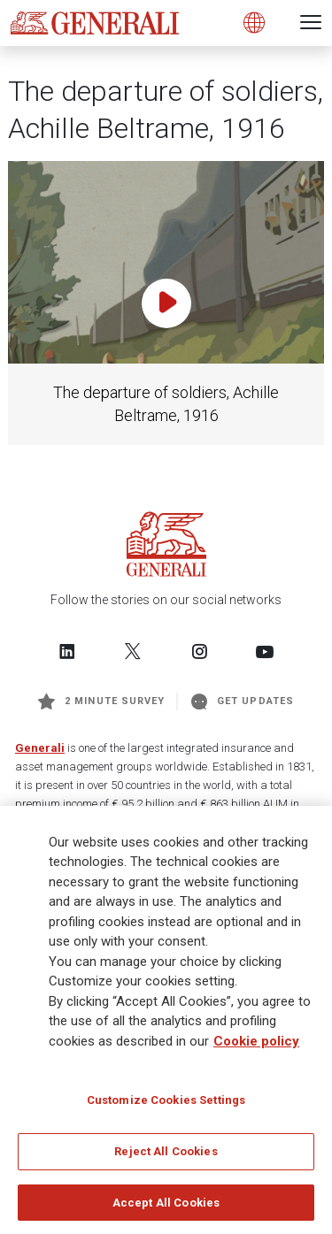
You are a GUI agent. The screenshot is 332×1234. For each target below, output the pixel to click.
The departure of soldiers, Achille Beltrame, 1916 (166, 404)
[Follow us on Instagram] (199, 651)
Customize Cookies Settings (166, 1105)
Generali (40, 748)
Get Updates (242, 701)
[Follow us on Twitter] (133, 651)
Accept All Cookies (166, 1208)
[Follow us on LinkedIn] (67, 651)
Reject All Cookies (165, 1156)
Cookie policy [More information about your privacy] (256, 1046)
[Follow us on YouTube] (264, 651)
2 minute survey (101, 701)
